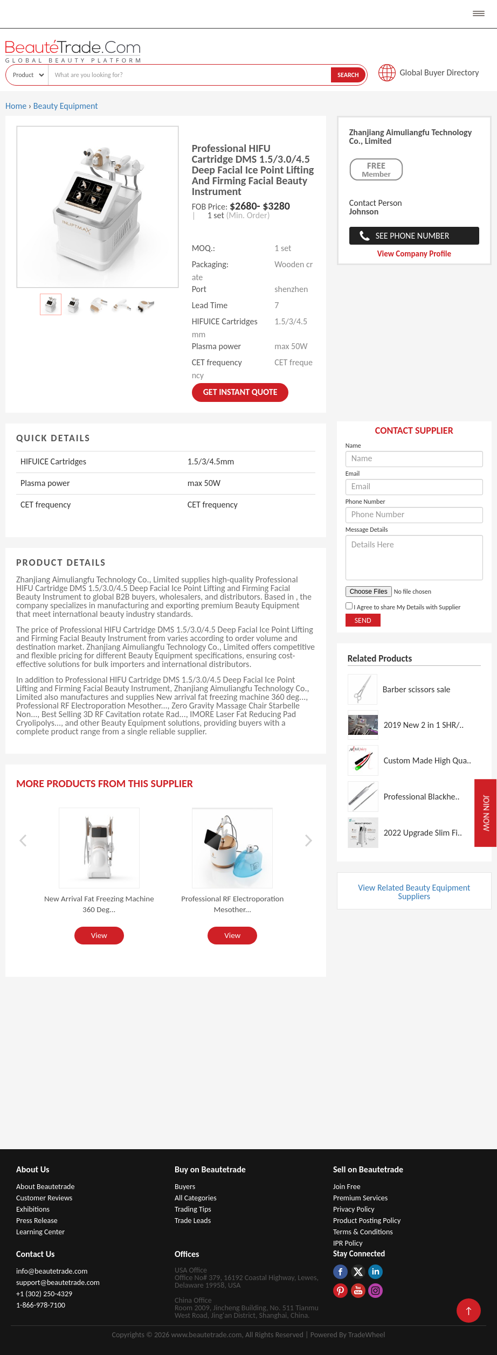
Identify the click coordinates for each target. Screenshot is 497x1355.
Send (363, 620)
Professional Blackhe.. (422, 796)
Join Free (347, 1186)
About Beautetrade (45, 1186)
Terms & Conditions (363, 1231)
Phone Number (365, 501)
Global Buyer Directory (439, 72)
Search (347, 75)
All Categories (196, 1198)
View (99, 935)
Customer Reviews (44, 1198)
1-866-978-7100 (40, 1305)
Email (353, 473)
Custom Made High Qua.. (428, 760)
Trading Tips (193, 1209)
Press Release (37, 1220)
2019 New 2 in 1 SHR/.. (424, 725)
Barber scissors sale (417, 689)
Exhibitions (33, 1209)
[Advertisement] (414, 348)
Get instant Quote (240, 392)
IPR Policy (348, 1243)
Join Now (486, 812)
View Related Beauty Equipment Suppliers (414, 892)
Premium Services (360, 1198)
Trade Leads (193, 1220)
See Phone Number (413, 236)
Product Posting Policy (367, 1220)
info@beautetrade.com (51, 1271)
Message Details (367, 529)
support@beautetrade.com (58, 1282)
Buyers (185, 1186)
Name (353, 445)
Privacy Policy (354, 1209)
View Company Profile (414, 254)
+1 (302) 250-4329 (44, 1293)
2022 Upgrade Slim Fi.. (423, 833)
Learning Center (40, 1231)
